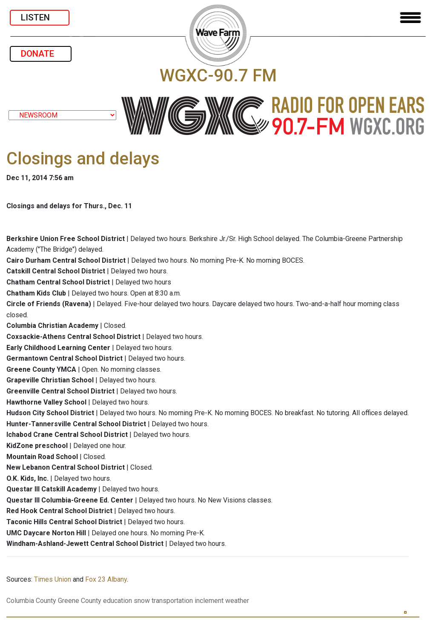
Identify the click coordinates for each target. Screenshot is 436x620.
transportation (172, 601)
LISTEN (39, 17)
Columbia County (31, 601)
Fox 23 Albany (106, 579)
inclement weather (222, 601)
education (117, 601)
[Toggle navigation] (410, 17)
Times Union (52, 579)
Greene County (79, 601)
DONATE (40, 54)
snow (142, 601)
